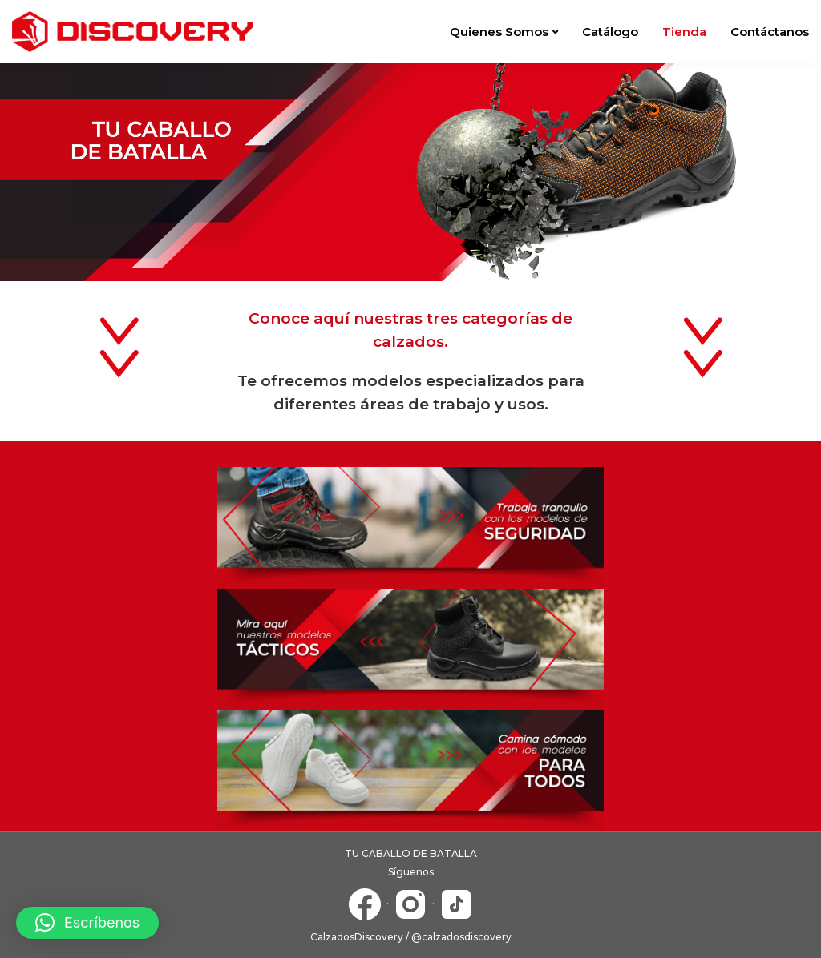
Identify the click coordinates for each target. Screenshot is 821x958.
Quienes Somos (499, 31)
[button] (87, 923)
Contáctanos (769, 31)
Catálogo (610, 31)
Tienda (684, 31)
